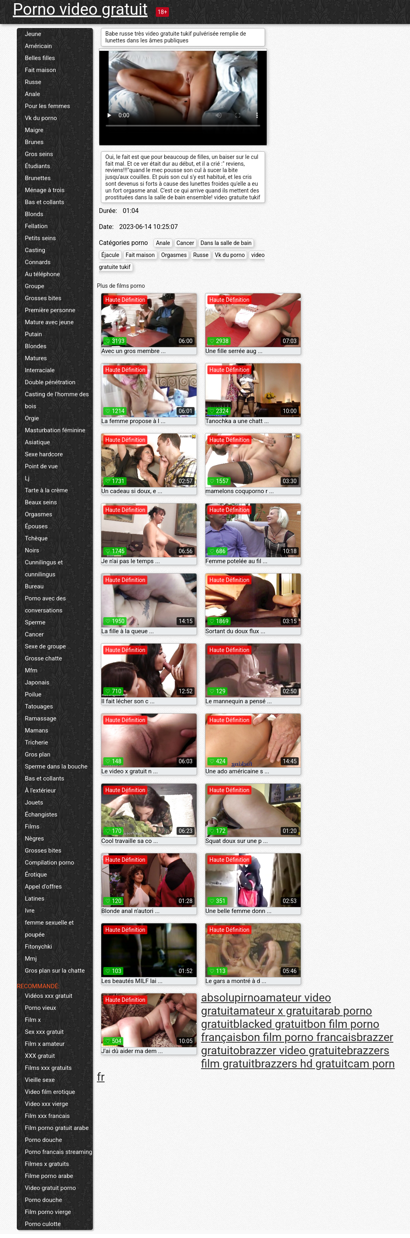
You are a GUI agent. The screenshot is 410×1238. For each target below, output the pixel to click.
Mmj (31, 958)
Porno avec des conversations (45, 604)
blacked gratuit (270, 1024)
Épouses (36, 526)
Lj (27, 478)
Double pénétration (50, 382)
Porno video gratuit (80, 9)
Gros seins (39, 154)
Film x (33, 1019)
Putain (33, 334)
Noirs (32, 550)
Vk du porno (41, 118)
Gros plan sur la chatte (55, 970)
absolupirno (230, 997)
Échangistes (41, 814)
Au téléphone (42, 274)
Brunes (34, 142)
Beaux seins (41, 502)
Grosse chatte (43, 658)
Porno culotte (43, 1224)
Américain (38, 46)
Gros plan (37, 754)
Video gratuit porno (50, 1188)
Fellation (36, 226)
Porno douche (43, 1140)
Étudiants (37, 166)
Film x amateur (44, 1043)
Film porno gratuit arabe (56, 1128)
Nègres (34, 838)
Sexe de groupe (45, 646)
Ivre (29, 910)
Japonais (37, 682)
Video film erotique (50, 1092)
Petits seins (40, 238)
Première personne (50, 310)
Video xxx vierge (46, 1104)
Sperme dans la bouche (56, 766)
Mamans (36, 730)
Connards (37, 262)
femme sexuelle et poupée (49, 928)
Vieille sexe (40, 1080)
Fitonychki (38, 946)
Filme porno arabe (49, 1176)
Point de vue (41, 466)
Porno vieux (40, 1007)
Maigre (34, 130)
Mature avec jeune (49, 322)
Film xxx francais (47, 1116)
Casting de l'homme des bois (57, 400)
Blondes (35, 346)
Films (32, 826)
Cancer (34, 634)
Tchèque (36, 538)
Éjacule (110, 255)
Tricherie (36, 742)
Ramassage (40, 718)
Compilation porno (49, 862)
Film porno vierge (48, 1212)
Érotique (36, 874)
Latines (34, 898)
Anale (32, 94)
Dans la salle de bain (226, 243)
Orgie (32, 418)
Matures (36, 358)
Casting (35, 250)
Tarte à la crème (46, 490)
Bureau (34, 586)
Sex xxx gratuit (44, 1031)
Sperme (35, 622)
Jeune (33, 34)
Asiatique (37, 442)
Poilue (33, 694)
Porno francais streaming (58, 1152)
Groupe (34, 286)
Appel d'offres (43, 886)
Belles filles (40, 58)
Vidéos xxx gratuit (48, 995)
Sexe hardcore (44, 454)
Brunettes (37, 178)
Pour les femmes (47, 106)
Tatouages (39, 706)
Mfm (31, 670)
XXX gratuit (40, 1055)
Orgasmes (38, 514)
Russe (33, 82)
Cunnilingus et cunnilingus (44, 568)
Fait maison (40, 70)
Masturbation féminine (55, 430)
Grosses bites (43, 298)
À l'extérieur (40, 790)
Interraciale (40, 370)
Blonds (34, 214)
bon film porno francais (299, 1037)
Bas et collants (44, 202)
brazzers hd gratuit (301, 1063)
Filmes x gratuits (47, 1164)
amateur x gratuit (275, 1010)
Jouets (34, 802)
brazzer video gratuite (293, 1050)
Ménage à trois (44, 190)
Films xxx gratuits (48, 1067)
